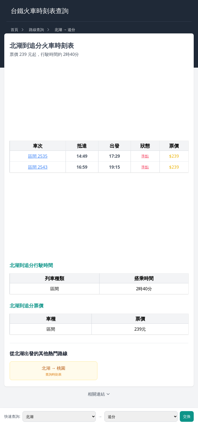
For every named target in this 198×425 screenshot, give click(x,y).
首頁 (14, 29)
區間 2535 (38, 156)
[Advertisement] (99, 99)
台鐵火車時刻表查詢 (39, 10)
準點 (145, 156)
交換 (187, 416)
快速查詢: (12, 416)
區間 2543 (38, 167)
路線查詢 (36, 29)
